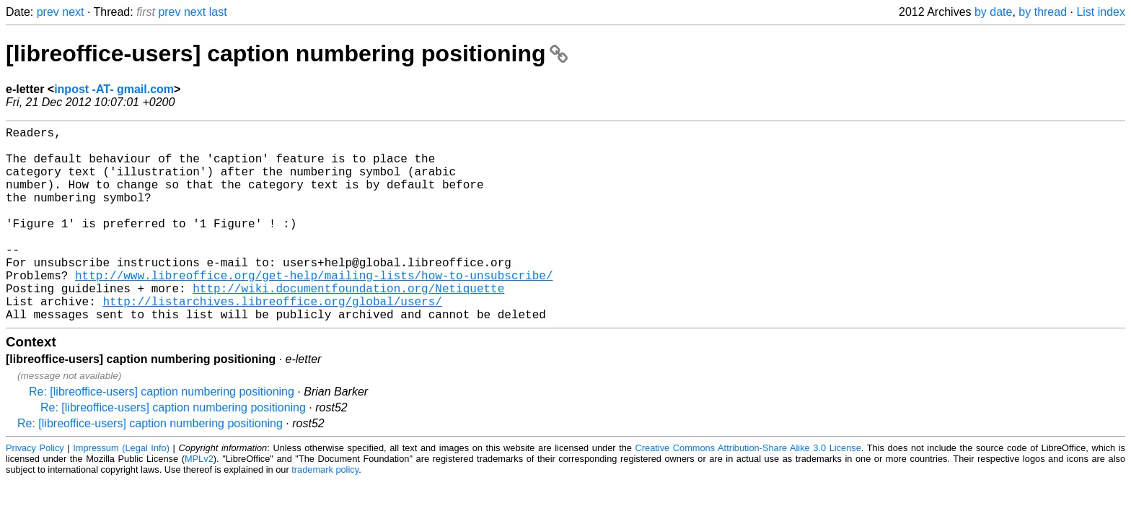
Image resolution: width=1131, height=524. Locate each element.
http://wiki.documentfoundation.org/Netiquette (348, 325)
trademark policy (324, 512)
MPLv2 (199, 502)
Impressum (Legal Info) (121, 491)
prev (48, 12)
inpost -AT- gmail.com (114, 89)
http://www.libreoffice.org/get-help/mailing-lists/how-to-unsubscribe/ (314, 310)
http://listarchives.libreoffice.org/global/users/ (271, 341)
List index (1100, 12)
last (218, 12)
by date (993, 12)
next (73, 12)
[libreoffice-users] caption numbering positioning (287, 53)
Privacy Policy (35, 491)
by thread (1042, 12)
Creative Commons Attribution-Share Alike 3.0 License (748, 491)
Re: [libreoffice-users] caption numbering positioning (161, 435)
